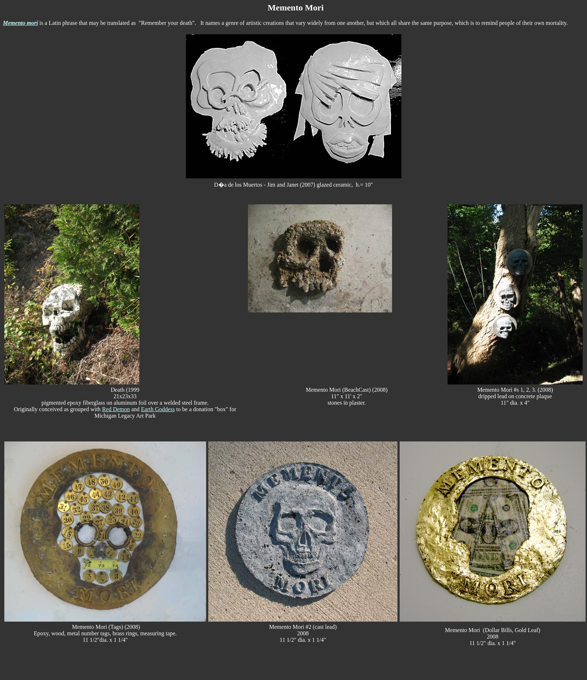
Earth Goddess (158, 409)
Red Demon (116, 409)
